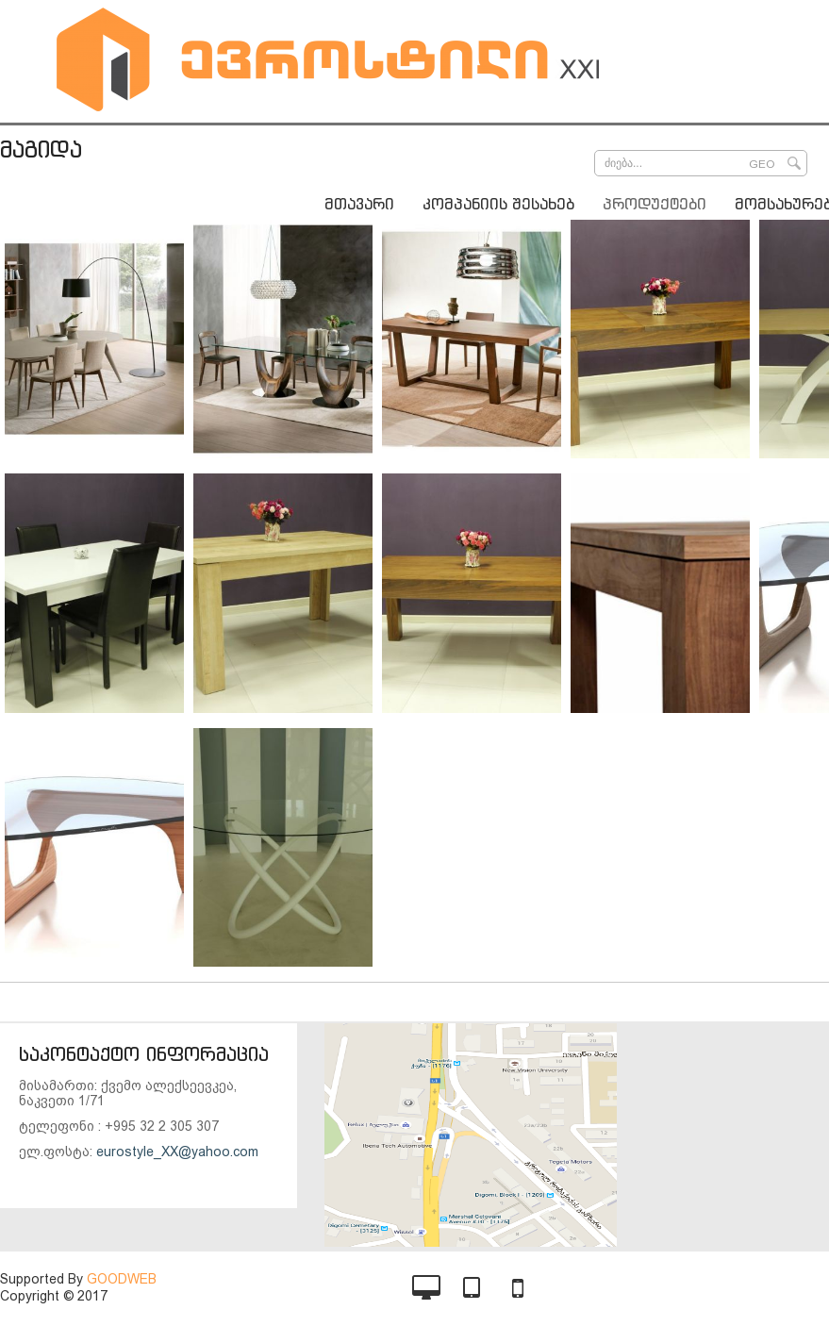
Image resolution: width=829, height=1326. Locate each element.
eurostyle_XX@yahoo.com (177, 1151)
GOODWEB (122, 1278)
